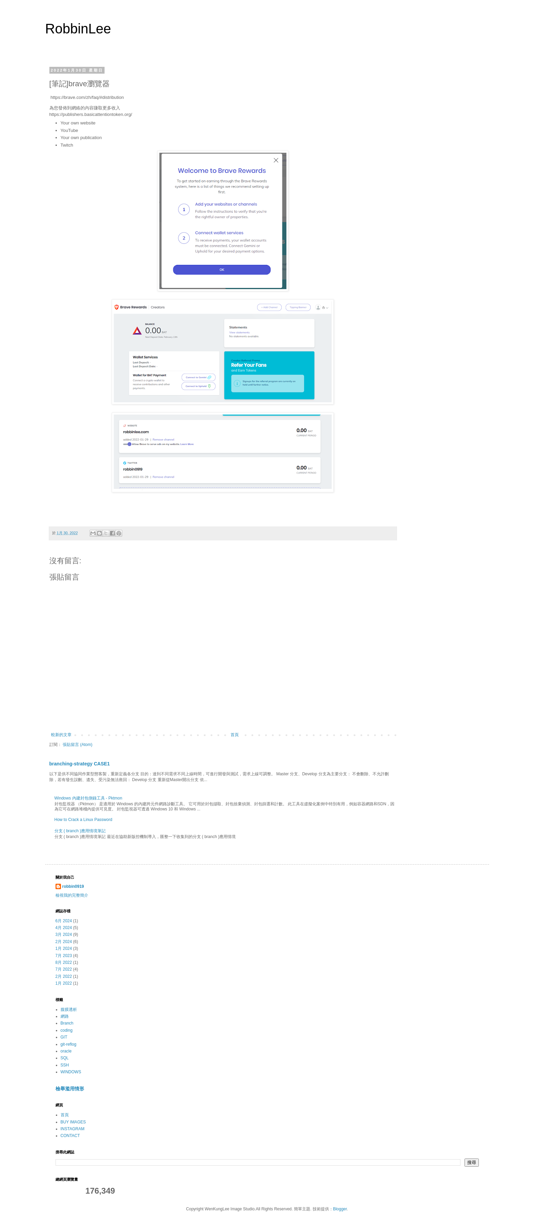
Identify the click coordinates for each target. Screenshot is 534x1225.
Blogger (340, 1209)
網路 (65, 1016)
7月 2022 (64, 969)
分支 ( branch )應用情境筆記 (80, 830)
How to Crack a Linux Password (83, 819)
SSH (65, 1065)
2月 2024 (64, 941)
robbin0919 (73, 886)
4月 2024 (64, 927)
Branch (67, 1023)
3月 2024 (64, 934)
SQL (65, 1058)
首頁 (235, 734)
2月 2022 (64, 976)
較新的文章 (61, 734)
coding (67, 1030)
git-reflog (69, 1044)
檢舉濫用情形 (70, 1088)
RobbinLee (78, 28)
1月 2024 (64, 948)
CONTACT (70, 1135)
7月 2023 (64, 955)
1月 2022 (64, 983)
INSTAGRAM (72, 1128)
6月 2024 (64, 920)
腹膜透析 (69, 1009)
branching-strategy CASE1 (79, 763)
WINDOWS (71, 1072)
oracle (66, 1051)
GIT (64, 1037)
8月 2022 (64, 962)
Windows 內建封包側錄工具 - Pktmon (88, 798)
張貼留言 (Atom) (77, 744)
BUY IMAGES (73, 1122)
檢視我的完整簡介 (72, 895)
